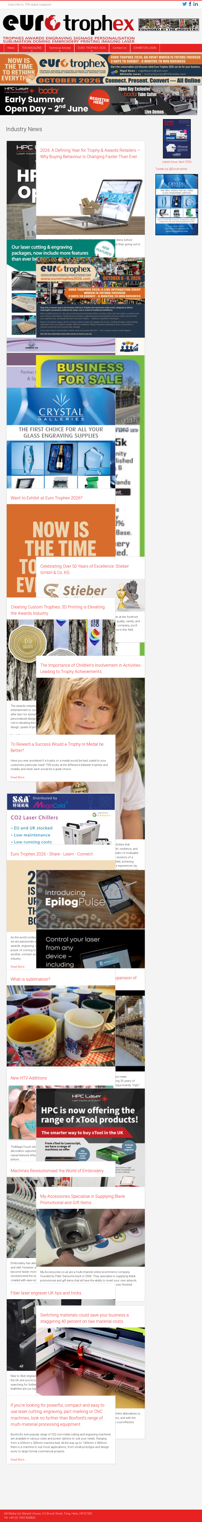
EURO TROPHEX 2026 (92, 48)
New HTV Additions (29, 1078)
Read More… (88, 250)
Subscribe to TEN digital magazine (29, 4)
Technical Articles (60, 48)
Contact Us (120, 48)
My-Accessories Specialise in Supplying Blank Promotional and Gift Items (108, 1203)
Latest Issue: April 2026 (176, 162)
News (11, 48)
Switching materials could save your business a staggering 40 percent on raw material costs (110, 1321)
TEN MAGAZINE (32, 48)
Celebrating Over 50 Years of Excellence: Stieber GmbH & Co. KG (110, 572)
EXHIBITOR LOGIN (145, 48)
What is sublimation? (31, 979)
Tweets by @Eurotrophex (171, 169)
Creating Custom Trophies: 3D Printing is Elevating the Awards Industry (39, 613)
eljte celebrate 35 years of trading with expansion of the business (108, 984)
